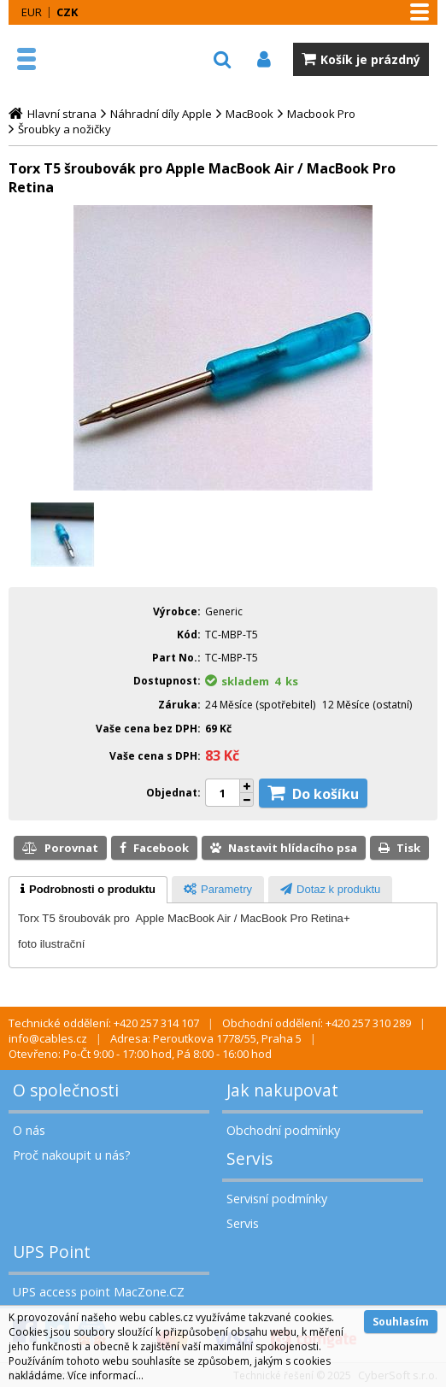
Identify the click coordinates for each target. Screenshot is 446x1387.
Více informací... (105, 1375)
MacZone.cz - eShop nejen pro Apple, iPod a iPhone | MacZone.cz (89, 59)
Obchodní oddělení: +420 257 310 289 (316, 1023)
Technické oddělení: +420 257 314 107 (104, 1023)
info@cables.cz (48, 1038)
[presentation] (88, 889)
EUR (31, 12)
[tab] (88, 889)
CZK (67, 12)
